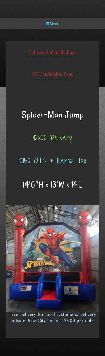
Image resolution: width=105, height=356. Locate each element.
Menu (52, 24)
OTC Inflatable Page (52, 74)
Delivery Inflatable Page (52, 52)
